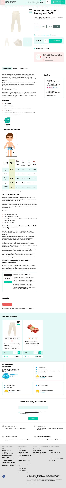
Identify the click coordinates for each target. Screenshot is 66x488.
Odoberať (33, 418)
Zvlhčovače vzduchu (7, 460)
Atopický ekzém (22, 458)
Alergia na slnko (22, 470)
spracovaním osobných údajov (32, 412)
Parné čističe (5, 457)
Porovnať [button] (54, 35)
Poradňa (15, 68)
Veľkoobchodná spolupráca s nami (35, 477)
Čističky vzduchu (6, 450)
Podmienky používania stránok (48, 480)
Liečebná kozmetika (7, 455)
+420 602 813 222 (49, 60)
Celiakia (20, 462)
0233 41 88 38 (48, 57)
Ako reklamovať (37, 450)
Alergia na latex (22, 468)
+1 (12, 341)
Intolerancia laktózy (23, 452)
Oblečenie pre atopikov (8, 465)
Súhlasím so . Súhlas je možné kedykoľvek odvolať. (32, 413)
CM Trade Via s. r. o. (40, 475)
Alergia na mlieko (22, 450)
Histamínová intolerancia (24, 460)
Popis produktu (7, 68)
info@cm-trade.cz (50, 95)
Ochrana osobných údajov (55, 452)
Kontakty (51, 450)
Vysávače (4, 452)
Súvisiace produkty (24, 68)
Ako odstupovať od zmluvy (39, 452)
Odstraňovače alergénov (8, 462)
